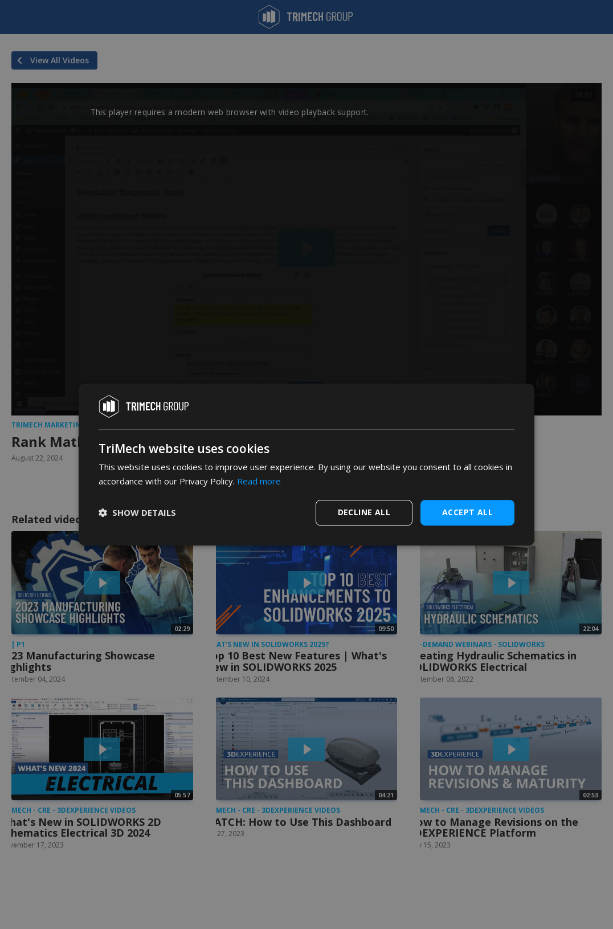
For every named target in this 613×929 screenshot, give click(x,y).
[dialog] (306, 464)
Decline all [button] (364, 512)
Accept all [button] (467, 512)
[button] (137, 512)
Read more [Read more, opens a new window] (259, 481)
